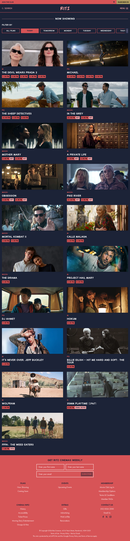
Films (23, 483)
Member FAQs (107, 499)
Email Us (107, 512)
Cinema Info (23, 505)
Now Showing (23, 487)
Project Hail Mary (80, 278)
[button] (127, 31)
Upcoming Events (65, 487)
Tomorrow (48, 31)
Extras (65, 505)
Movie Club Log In (107, 487)
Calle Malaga (77, 237)
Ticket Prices (23, 516)
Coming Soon (23, 491)
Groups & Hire (23, 524)
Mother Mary (11, 154)
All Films (10, 31)
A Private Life (76, 154)
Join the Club (8, 2)
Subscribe (87, 474)
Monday (68, 31)
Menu (124, 8)
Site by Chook (75, 533)
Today (30, 31)
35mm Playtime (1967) (81, 403)
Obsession (9, 196)
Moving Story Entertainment (23, 520)
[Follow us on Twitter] (107, 517)
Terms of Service (87, 536)
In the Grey (75, 113)
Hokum (71, 319)
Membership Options (107, 491)
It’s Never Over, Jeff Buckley (23, 360)
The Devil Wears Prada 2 (19, 72)
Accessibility (23, 512)
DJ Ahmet (8, 319)
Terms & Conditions (107, 495)
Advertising (65, 512)
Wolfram (8, 403)
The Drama (9, 278)
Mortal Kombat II (14, 237)
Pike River (74, 196)
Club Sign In (123, 2)
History (23, 509)
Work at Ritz (65, 516)
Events (65, 483)
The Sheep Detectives (17, 113)
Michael (72, 72)
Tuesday (87, 31)
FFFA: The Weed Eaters (18, 444)
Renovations (65, 520)
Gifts (65, 509)
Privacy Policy (64, 533)
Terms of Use (55, 533)
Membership (107, 483)
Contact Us (107, 505)
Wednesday (106, 31)
